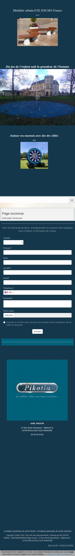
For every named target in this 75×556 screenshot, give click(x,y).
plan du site (53, 545)
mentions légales (66, 545)
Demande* (8, 298)
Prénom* (7, 248)
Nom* (5, 258)
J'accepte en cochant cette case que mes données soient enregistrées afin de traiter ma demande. (37, 323)
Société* (7, 268)
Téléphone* (8, 288)
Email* (6, 278)
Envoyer (37, 331)
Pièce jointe (8, 311)
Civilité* (6, 238)
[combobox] (9, 292)
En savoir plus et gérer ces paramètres (59, 554)
